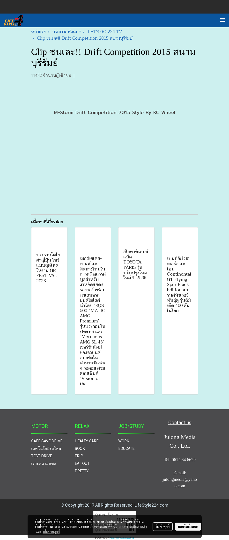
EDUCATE (126, 448)
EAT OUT (82, 463)
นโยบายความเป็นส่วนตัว (130, 526)
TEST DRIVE (41, 456)
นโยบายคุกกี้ (51, 531)
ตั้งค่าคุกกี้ (163, 526)
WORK (123, 441)
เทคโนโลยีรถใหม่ (46, 448)
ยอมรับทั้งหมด (188, 526)
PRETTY (82, 471)
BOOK (80, 448)
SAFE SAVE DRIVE (46, 441)
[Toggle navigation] (222, 20)
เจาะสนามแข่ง (43, 463)
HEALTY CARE (86, 441)
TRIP (79, 456)
